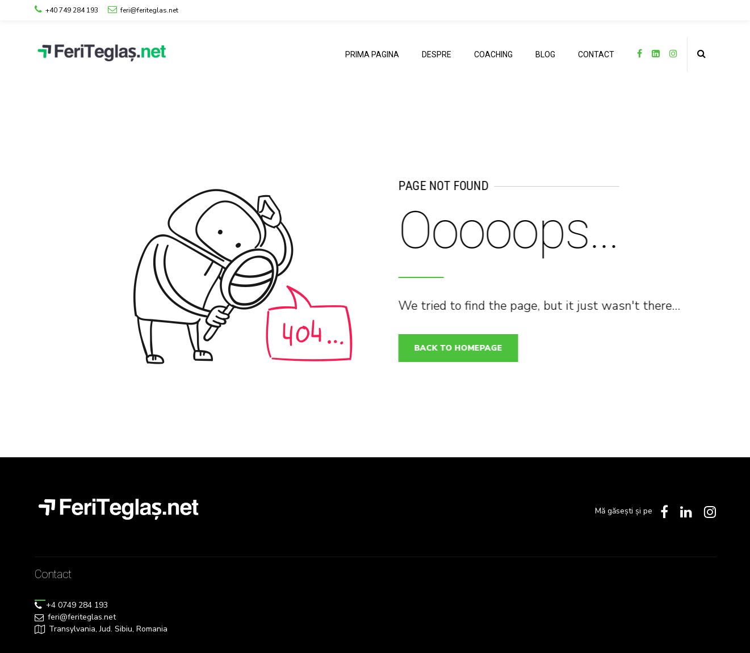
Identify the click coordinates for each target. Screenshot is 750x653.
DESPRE (436, 54)
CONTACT (596, 54)
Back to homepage (463, 348)
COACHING (493, 54)
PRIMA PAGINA (372, 54)
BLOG (545, 54)
